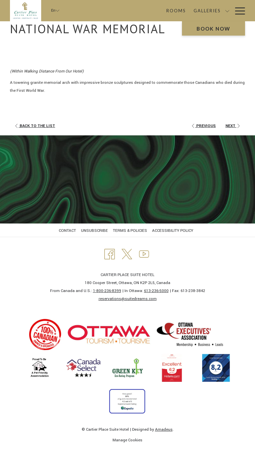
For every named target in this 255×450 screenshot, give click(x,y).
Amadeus (164, 429)
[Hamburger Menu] (237, 10)
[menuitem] (68, 231)
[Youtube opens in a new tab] (144, 253)
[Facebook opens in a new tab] (109, 253)
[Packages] (207, 10)
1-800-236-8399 (107, 291)
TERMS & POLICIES (130, 230)
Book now (213, 29)
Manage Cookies (127, 440)
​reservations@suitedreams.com (128, 299)
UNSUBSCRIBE (94, 230)
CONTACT (67, 230)
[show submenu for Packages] (227, 10)
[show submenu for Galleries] (187, 10)
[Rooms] (135, 10)
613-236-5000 (156, 291)
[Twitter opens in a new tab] (127, 253)
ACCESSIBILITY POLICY (172, 230)
